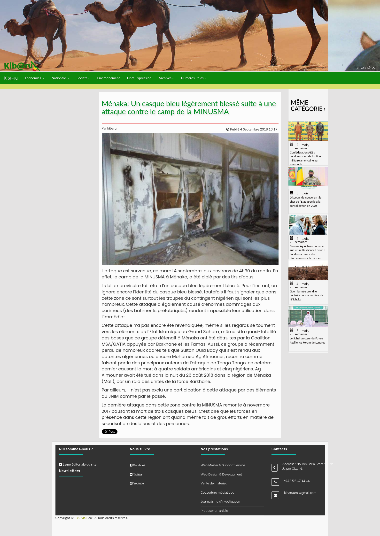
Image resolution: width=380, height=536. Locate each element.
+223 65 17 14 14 (297, 480)
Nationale (60, 78)
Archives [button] (166, 78)
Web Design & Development (221, 474)
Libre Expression (139, 78)
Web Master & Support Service (223, 465)
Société (83, 78)
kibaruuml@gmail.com (300, 493)
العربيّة (371, 67)
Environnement (108, 78)
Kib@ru (11, 78)
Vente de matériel (214, 483)
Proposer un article (214, 511)
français (361, 67)
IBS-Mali (81, 518)
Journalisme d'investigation (220, 501)
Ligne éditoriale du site (77, 464)
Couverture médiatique (217, 492)
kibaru (111, 128)
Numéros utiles (193, 78)
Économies (34, 78)
